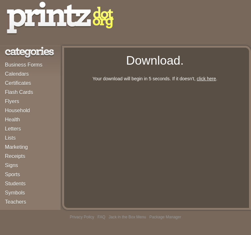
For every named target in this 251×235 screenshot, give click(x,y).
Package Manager (165, 217)
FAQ (101, 217)
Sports (12, 174)
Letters (13, 129)
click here (206, 78)
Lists (10, 138)
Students (15, 183)
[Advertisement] (155, 131)
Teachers (15, 202)
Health (12, 119)
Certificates (18, 83)
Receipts (15, 156)
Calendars (17, 74)
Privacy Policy (82, 217)
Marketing (16, 147)
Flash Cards (19, 92)
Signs (11, 165)
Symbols (15, 193)
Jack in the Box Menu (127, 217)
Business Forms (23, 65)
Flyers (12, 101)
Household (17, 110)
